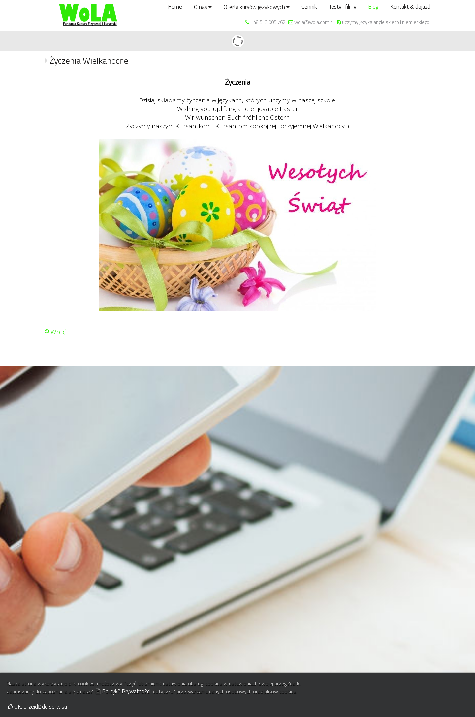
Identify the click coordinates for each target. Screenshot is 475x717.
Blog (373, 6)
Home (175, 6)
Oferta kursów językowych (257, 7)
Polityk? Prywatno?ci (123, 691)
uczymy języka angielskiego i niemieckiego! (383, 22)
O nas (203, 7)
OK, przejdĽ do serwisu (37, 707)
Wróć (58, 332)
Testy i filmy (342, 6)
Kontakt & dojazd (410, 6)
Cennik (309, 6)
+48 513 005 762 (267, 22)
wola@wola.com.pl (311, 22)
